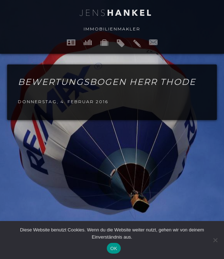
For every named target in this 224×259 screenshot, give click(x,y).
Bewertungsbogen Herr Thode (107, 82)
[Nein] (215, 240)
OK (113, 248)
